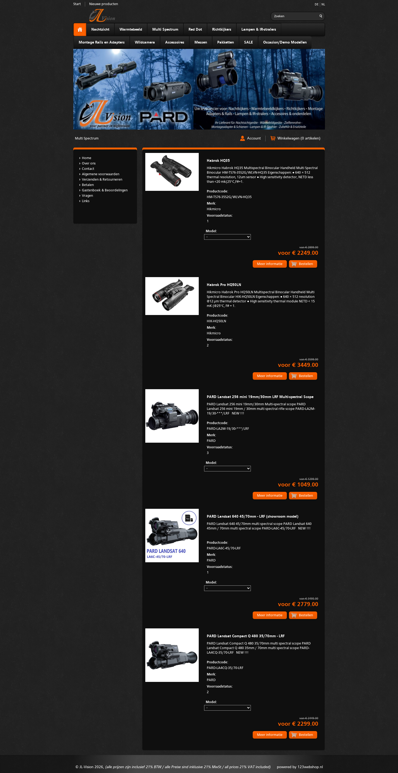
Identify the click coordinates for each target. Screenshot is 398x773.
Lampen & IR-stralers (258, 29)
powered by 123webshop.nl (300, 767)
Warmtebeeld (131, 29)
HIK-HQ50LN (262, 318)
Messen (200, 42)
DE (317, 4)
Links (85, 201)
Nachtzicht (100, 29)
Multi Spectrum (165, 29)
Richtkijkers (221, 29)
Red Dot (195, 29)
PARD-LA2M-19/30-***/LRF (262, 425)
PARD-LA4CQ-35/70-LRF (262, 665)
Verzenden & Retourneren (102, 179)
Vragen (87, 196)
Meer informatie (270, 264)
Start (77, 4)
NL (323, 4)
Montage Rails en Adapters (102, 42)
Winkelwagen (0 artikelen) (298, 138)
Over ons (89, 163)
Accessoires (174, 42)
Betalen (88, 185)
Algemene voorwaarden (100, 174)
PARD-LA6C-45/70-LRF (262, 545)
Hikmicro (262, 206)
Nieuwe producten (103, 4)
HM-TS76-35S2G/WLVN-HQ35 (262, 194)
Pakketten (225, 42)
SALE (248, 42)
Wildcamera (145, 42)
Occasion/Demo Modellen (285, 42)
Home (86, 158)
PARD (262, 437)
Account (254, 138)
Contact (88, 169)
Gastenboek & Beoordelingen (105, 190)
